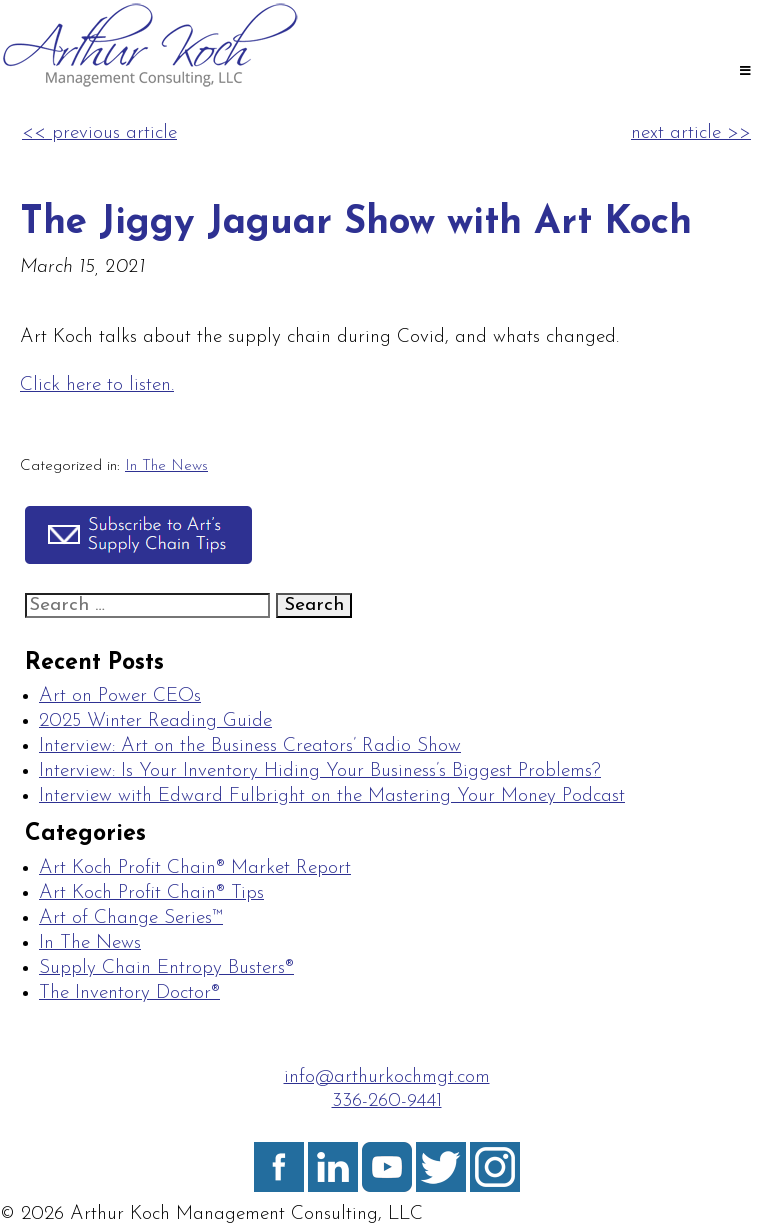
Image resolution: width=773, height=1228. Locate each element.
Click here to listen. (97, 385)
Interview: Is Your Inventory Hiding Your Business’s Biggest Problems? (320, 771)
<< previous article (99, 133)
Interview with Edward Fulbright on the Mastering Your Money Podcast (332, 796)
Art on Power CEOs (120, 696)
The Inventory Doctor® (129, 993)
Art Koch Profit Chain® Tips (151, 893)
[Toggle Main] (745, 73)
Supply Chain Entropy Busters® (166, 968)
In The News (166, 466)
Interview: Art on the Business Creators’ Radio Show (250, 746)
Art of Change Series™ (131, 918)
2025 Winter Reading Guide (155, 721)
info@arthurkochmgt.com (387, 1077)
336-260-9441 (387, 1101)
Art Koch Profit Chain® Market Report (195, 868)
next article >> (691, 133)
